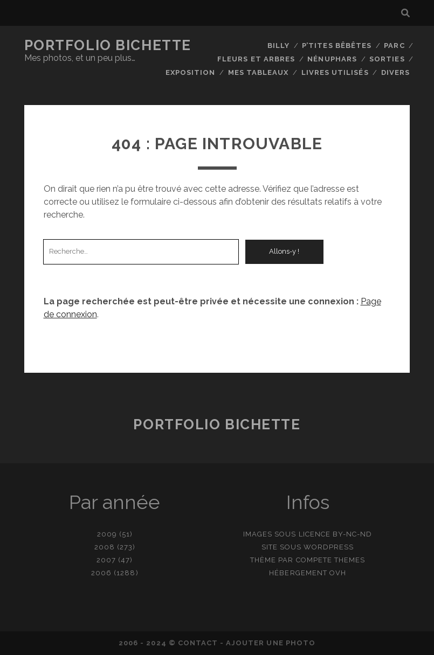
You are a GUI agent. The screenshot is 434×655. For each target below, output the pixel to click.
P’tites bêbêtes (336, 45)
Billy (278, 45)
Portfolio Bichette (107, 45)
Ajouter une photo (270, 643)
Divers (395, 72)
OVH (337, 573)
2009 (107, 534)
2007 (106, 560)
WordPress (329, 547)
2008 (104, 547)
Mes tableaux (258, 72)
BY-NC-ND (352, 534)
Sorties (386, 59)
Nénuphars (331, 59)
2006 (101, 573)
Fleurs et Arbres (256, 59)
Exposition (190, 72)
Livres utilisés (335, 72)
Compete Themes (331, 560)
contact (198, 643)
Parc (394, 45)
